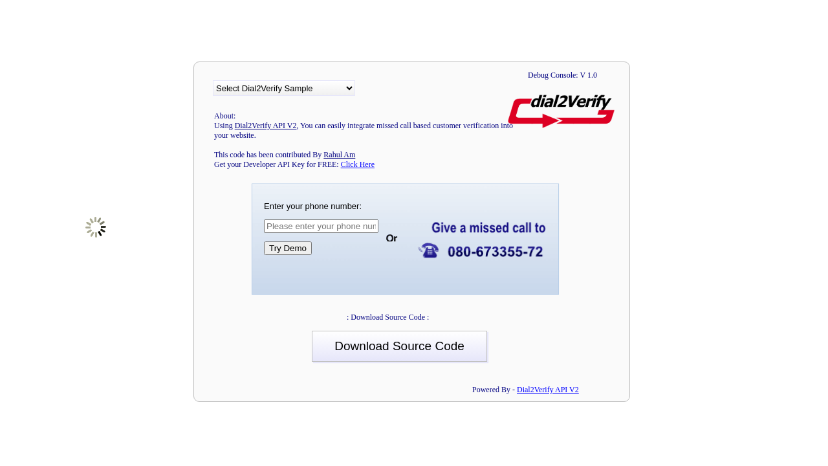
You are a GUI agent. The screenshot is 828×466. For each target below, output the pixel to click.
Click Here (358, 164)
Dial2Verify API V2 (548, 389)
